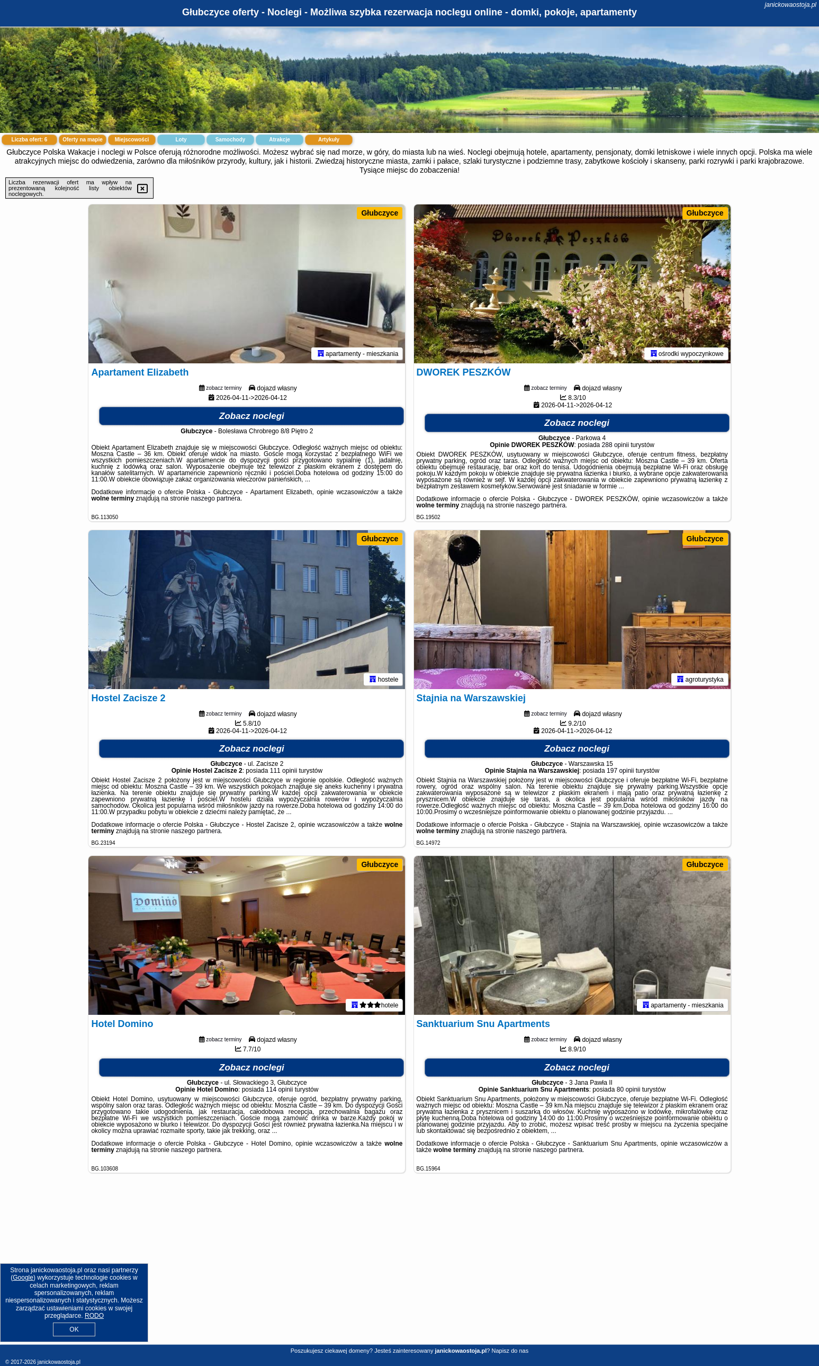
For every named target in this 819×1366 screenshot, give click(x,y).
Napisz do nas (509, 1350)
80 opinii (629, 1089)
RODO (94, 1315)
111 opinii (283, 770)
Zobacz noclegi (251, 416)
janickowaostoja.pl (790, 4)
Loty (180, 139)
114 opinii (279, 1089)
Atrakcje (279, 139)
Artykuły (328, 139)
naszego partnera (215, 498)
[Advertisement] (409, 1267)
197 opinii (620, 770)
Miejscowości (132, 139)
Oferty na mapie (82, 139)
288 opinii (615, 445)
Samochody (230, 139)
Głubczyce (379, 213)
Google (23, 1277)
